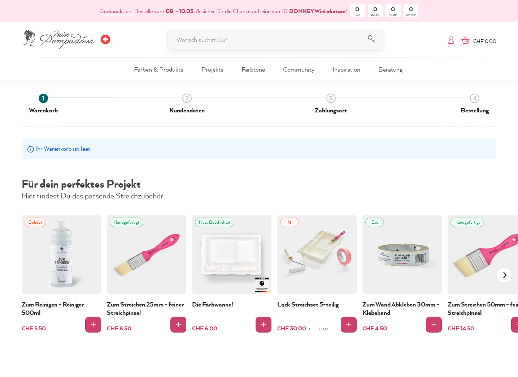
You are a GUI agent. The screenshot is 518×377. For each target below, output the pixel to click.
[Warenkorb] (477, 39)
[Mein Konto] (451, 39)
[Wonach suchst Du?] (275, 39)
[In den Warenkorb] (93, 325)
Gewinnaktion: (116, 11)
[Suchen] (375, 39)
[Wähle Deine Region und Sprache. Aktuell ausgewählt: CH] (105, 39)
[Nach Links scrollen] (504, 275)
